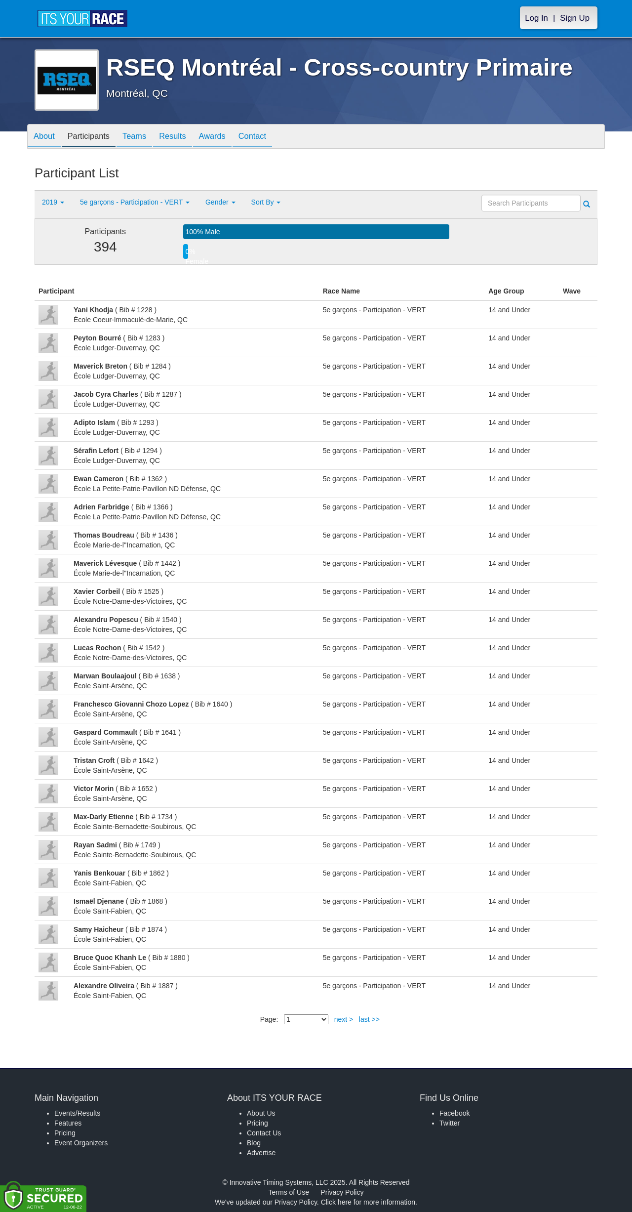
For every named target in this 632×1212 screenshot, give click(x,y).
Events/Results (77, 1113)
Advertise (261, 1153)
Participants (94, 137)
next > (344, 1019)
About (46, 137)
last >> (369, 1019)
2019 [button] (53, 202)
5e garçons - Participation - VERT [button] (135, 202)
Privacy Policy (341, 1192)
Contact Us (264, 1133)
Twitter (449, 1123)
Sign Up (575, 18)
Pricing (65, 1133)
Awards (229, 137)
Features (67, 1123)
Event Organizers (81, 1143)
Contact (273, 137)
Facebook (454, 1113)
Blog (254, 1143)
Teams (144, 137)
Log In (536, 18)
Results (185, 137)
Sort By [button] (266, 202)
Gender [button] (220, 202)
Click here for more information (368, 1202)
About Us (261, 1113)
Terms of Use (289, 1192)
